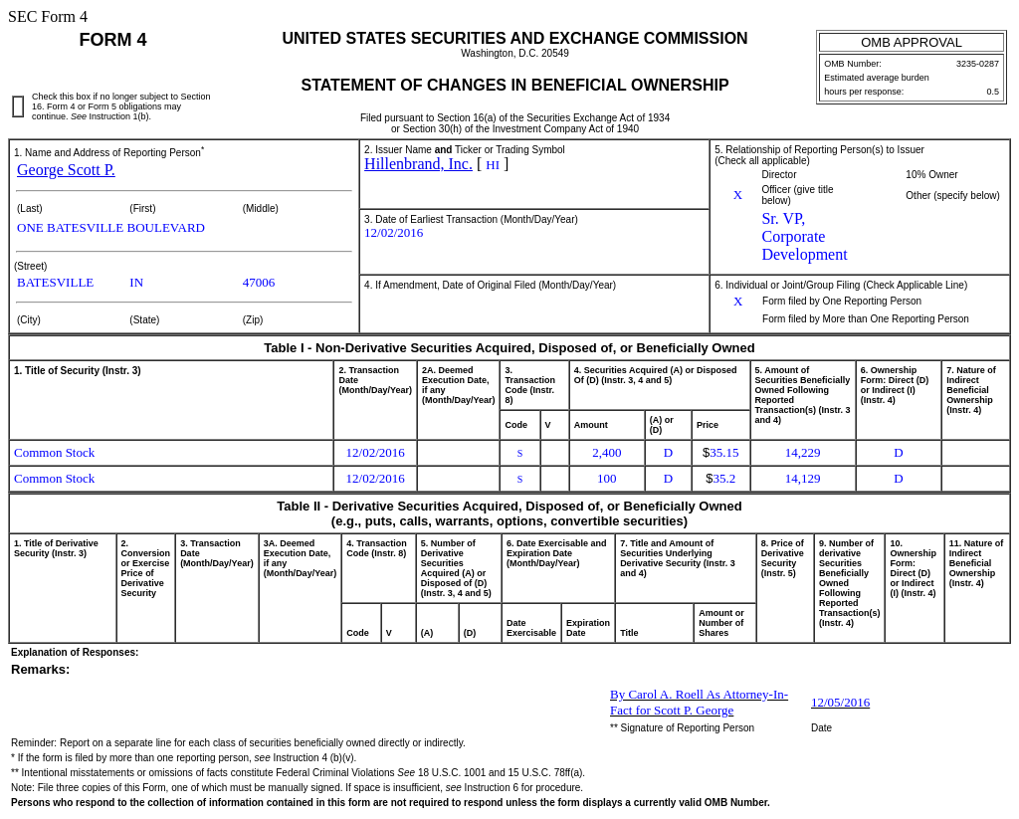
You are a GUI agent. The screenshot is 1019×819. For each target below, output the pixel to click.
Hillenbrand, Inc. (418, 163)
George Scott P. (66, 169)
